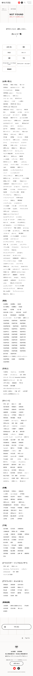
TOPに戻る (16, 626)
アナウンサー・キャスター (23, 63)
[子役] (4, 525)
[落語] (4, 301)
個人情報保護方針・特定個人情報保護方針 (16, 654)
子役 (24, 58)
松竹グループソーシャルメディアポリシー (16, 656)
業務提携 (9, 69)
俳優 (9, 58)
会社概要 (13, 651)
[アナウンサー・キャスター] (12, 581)
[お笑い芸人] (6, 81)
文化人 (9, 52)
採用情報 (19, 651)
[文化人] (5, 368)
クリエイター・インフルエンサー (9, 63)
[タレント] (6, 400)
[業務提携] (6, 602)
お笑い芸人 (9, 47)
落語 (24, 47)
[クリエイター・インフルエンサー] (14, 563)
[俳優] (4, 488)
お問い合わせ (17, 663)
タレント (24, 52)
